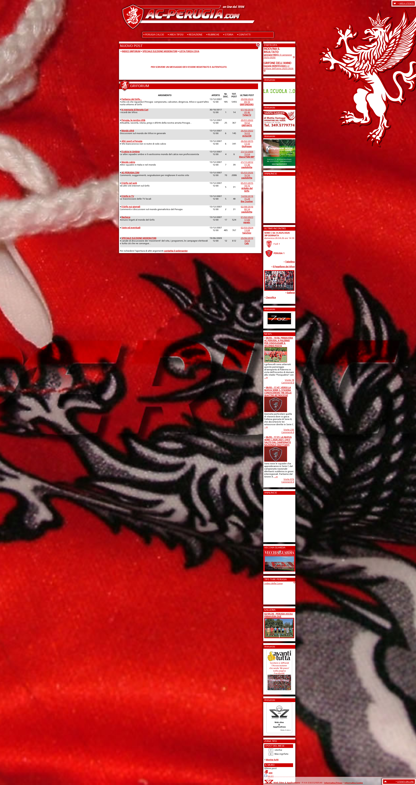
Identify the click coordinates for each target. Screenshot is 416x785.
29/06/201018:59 (247, 241)
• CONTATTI (244, 34)
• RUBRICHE (212, 34)
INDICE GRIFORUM (131, 51)
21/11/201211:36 (247, 165)
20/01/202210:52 (247, 123)
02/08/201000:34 (247, 209)
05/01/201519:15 (247, 187)
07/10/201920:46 (247, 112)
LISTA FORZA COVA (189, 51)
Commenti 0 (287, 382)
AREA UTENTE (406, 3)
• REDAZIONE (195, 34)
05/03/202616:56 (247, 175)
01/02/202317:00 (247, 220)
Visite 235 (289, 429)
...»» (266, 377)
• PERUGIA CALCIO (153, 34)
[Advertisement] (275, 198)
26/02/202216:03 (247, 133)
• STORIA (228, 34)
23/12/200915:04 (246, 154)
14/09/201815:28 (247, 199)
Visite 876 (289, 479)
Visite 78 (289, 380)
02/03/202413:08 (247, 230)
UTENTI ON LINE (405, 781)
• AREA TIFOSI (175, 34)
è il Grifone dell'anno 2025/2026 (278, 67)
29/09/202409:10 (247, 102)
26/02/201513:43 (247, 144)
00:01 (271, 776)
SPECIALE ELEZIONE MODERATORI (159, 51)
